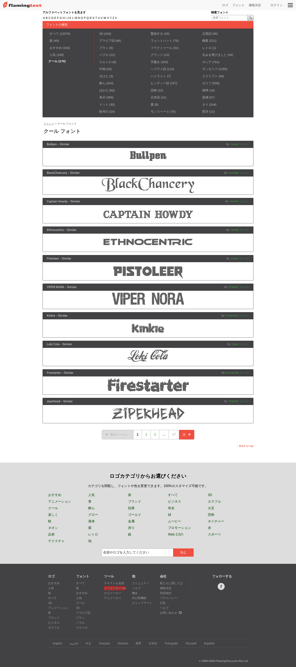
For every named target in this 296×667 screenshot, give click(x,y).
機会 (135, 593)
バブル (104, 55)
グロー (93, 514)
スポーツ (214, 534)
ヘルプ (136, 588)
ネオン (53, 528)
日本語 (155, 97)
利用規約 (165, 593)
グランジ (157, 55)
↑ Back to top (245, 446)
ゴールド (134, 514)
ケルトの (105, 62)
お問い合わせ (171, 612)
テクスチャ (56, 541)
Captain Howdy (57, 201)
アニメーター (112, 598)
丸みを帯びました (214, 55)
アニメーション (59, 501)
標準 (205, 90)
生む (183, 552)
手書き (155, 62)
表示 (102, 97)
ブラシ (104, 48)
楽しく (53, 514)
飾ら (102, 83)
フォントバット (161, 40)
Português (169, 643)
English (55, 643)
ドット (104, 104)
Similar (64, 144)
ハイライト (158, 76)
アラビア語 (107, 40)
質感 (205, 97)
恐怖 (154, 90)
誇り (131, 528)
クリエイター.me (114, 588)
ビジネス (174, 501)
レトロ (207, 48)
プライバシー (168, 598)
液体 (91, 521)
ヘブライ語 (158, 69)
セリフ (207, 83)
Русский (189, 643)
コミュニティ (140, 583)
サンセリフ (210, 69)
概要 (205, 40)
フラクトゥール (161, 48)
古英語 (207, 33)
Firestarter (54, 373)
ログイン (276, 5)
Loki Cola (53, 344)
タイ (205, 104)
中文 (86, 643)
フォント (238, 5)
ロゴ (225, 5)
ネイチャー (216, 521)
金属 (131, 521)
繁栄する (157, 33)
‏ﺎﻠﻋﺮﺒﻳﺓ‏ (72, 643)
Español (207, 643)
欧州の (104, 111)
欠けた (104, 76)
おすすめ (56, 48)
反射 (51, 534)
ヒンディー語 (160, 83)
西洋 (205, 111)
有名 (171, 508)
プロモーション (179, 528)
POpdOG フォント (239, 287)
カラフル (214, 501)
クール (53, 508)
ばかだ (104, 90)
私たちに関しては (171, 583)
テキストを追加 (114, 583)
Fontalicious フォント (237, 315)
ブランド (134, 501)
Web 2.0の (175, 534)
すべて (54, 33)
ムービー (174, 521)
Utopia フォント (240, 344)
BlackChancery (57, 173)
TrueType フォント (238, 172)
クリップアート (142, 603)
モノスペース (160, 111)
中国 (102, 69)
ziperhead (53, 401)
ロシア (207, 62)
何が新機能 (139, 598)
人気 (53, 55)
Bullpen (52, 144)
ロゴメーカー (112, 593)
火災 (211, 508)
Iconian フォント (240, 258)
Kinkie (51, 315)
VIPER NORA (55, 287)
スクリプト (210, 76)
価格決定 (255, 5)
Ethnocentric (55, 230)
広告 (163, 603)
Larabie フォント (239, 144)
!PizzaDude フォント (237, 372)
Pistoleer (53, 258)
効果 (131, 508)
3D (101, 33)
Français (102, 643)
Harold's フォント (239, 201)
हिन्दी (136, 643)
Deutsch (121, 643)
